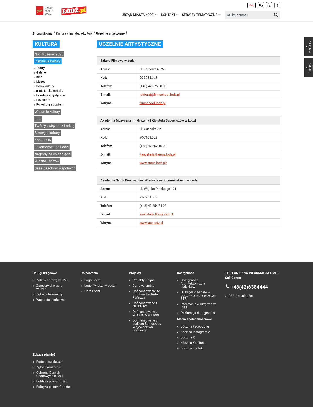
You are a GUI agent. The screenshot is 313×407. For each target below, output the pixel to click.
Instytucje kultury (81, 33)
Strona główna (43, 33)
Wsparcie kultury (47, 112)
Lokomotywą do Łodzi (52, 147)
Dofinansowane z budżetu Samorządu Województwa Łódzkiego (147, 325)
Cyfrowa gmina (143, 285)
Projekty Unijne (144, 280)
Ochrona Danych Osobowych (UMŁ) (49, 374)
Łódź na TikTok (192, 348)
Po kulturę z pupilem (49, 104)
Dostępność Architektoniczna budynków (193, 283)
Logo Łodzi (92, 280)
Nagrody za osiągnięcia (53, 154)
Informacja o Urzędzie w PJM (198, 306)
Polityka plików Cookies (54, 387)
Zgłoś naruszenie (48, 367)
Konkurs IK (43, 140)
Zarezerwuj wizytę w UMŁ (49, 287)
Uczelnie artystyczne (110, 33)
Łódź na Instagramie (195, 332)
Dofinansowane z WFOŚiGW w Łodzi (146, 313)
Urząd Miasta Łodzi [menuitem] (138, 15)
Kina (39, 77)
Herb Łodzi (92, 291)
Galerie (41, 72)
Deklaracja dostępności (198, 313)
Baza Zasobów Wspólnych (55, 168)
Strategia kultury (47, 133)
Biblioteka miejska (51, 90)
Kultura (61, 33)
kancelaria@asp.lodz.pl (156, 214)
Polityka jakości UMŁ (51, 381)
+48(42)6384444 (249, 287)
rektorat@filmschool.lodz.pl (160, 95)
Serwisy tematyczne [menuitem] (199, 15)
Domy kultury (45, 86)
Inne (38, 119)
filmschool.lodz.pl (152, 103)
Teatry (40, 68)
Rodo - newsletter (49, 361)
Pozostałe (43, 100)
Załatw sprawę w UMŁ (52, 280)
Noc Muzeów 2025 (49, 54)
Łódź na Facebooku (195, 326)
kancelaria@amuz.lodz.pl (158, 154)
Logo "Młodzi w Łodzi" (100, 285)
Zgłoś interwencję (49, 294)
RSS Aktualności (241, 296)
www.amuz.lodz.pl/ (153, 163)
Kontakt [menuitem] (168, 15)
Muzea (40, 81)
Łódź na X (188, 337)
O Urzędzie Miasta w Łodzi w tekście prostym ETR (198, 295)
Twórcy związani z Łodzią (54, 126)
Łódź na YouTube (193, 343)
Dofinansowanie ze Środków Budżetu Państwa (146, 294)
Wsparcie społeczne (50, 299)
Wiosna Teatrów (47, 161)
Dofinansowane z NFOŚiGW (145, 304)
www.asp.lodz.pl (151, 223)
